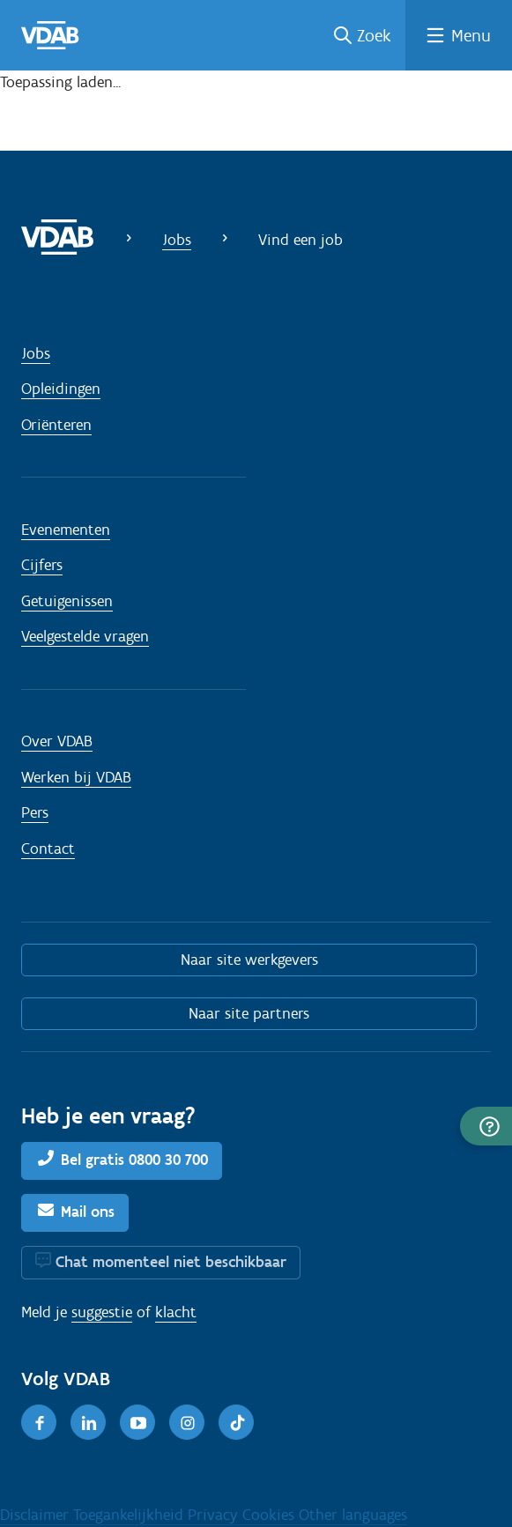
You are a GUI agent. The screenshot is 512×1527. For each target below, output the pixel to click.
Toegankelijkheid (130, 1514)
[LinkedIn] (88, 1422)
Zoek (374, 35)
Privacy (215, 1514)
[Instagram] (186, 1422)
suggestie (101, 1312)
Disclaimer (36, 1514)
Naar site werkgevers (249, 959)
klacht (176, 1312)
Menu (471, 35)
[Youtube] (137, 1422)
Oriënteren (56, 424)
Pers (34, 812)
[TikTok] (236, 1422)
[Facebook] (38, 1422)
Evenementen (65, 529)
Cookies (270, 1514)
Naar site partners (249, 1013)
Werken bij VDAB (76, 777)
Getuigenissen (67, 601)
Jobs (176, 239)
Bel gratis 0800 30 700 (134, 1159)
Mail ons (88, 1211)
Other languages (353, 1514)
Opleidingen (60, 388)
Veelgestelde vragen (85, 636)
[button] (486, 1126)
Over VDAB (57, 741)
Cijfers (42, 564)
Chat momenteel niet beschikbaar (171, 1261)
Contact (48, 848)
